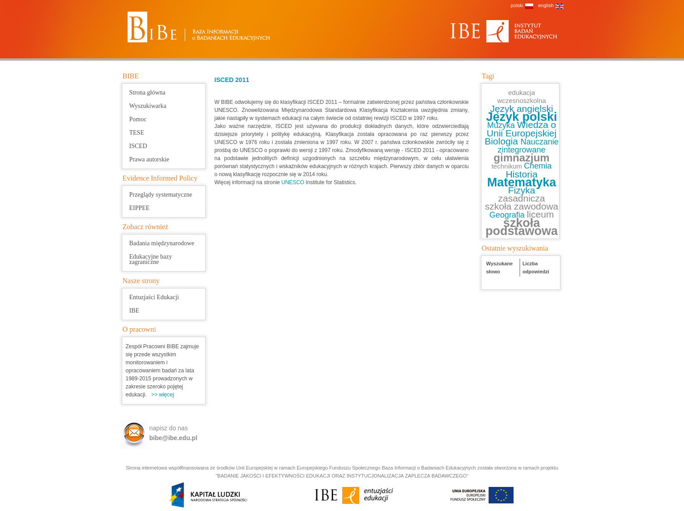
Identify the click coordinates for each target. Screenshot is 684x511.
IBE (134, 310)
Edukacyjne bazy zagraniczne (150, 259)
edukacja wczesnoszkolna (521, 96)
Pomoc (138, 119)
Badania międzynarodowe (162, 243)
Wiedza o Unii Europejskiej (521, 129)
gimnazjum (521, 158)
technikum (508, 166)
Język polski (521, 117)
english (546, 5)
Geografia (508, 214)
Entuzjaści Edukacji (154, 297)
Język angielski (521, 108)
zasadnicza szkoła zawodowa (522, 202)
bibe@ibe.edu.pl (173, 437)
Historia (521, 174)
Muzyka (502, 125)
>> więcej (162, 394)
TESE (136, 132)
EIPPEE (139, 208)
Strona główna (147, 92)
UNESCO (294, 182)
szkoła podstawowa (521, 227)
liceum (540, 214)
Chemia (537, 165)
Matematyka (521, 182)
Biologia (503, 141)
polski (517, 5)
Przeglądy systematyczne (160, 194)
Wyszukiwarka (147, 106)
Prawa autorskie (149, 159)
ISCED (138, 146)
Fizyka (521, 190)
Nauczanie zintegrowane (527, 145)
